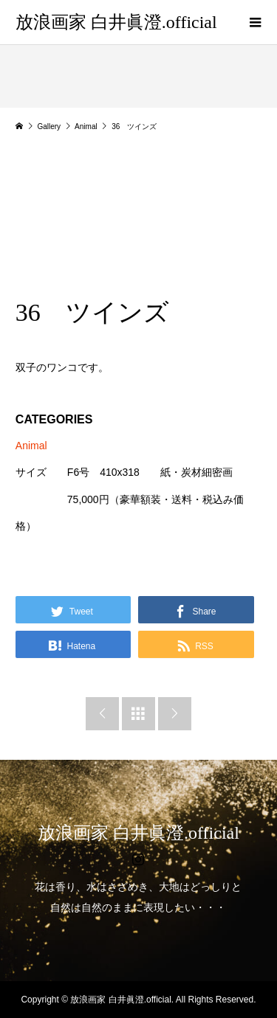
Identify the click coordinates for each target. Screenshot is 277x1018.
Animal (31, 445)
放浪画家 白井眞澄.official (116, 22)
